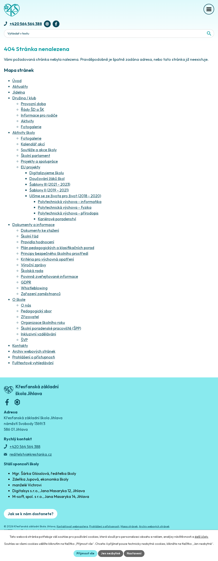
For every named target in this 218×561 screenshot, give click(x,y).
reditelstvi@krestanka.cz (31, 454)
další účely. (201, 537)
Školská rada (32, 270)
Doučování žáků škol (47, 178)
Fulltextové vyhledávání (32, 362)
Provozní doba (33, 103)
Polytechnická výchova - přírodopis (68, 213)
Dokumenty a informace (33, 224)
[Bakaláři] (47, 23)
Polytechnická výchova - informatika (69, 201)
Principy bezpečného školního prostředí (54, 253)
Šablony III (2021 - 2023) (49, 184)
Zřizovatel (30, 316)
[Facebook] (56, 23)
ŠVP (24, 339)
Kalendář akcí (33, 144)
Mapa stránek (129, 526)
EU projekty (30, 167)
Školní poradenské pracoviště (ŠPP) (51, 328)
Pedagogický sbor (36, 311)
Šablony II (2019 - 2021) (49, 190)
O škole (18, 299)
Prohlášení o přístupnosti (33, 357)
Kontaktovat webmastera (72, 526)
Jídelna (18, 92)
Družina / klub (24, 98)
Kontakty (20, 345)
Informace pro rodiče (39, 115)
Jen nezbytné (110, 553)
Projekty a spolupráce (39, 161)
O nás (26, 305)
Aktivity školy (23, 132)
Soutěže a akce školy (39, 149)
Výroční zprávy (33, 264)
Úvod (17, 80)
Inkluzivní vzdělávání (38, 334)
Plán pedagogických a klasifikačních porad (57, 247)
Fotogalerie (31, 126)
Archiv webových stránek (33, 351)
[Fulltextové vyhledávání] (109, 33)
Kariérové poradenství (57, 218)
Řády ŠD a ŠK (32, 109)
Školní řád (29, 236)
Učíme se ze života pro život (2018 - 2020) (65, 195)
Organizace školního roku (43, 322)
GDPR (26, 282)
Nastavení (134, 553)
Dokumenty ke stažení (40, 230)
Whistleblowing (34, 288)
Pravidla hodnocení (37, 241)
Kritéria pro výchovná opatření (47, 259)
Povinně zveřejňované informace (49, 276)
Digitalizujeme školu (46, 172)
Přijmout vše (85, 553)
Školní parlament (35, 155)
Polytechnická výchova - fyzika (64, 207)
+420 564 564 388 (26, 23)
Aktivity (27, 121)
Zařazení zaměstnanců (41, 293)
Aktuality (20, 86)
